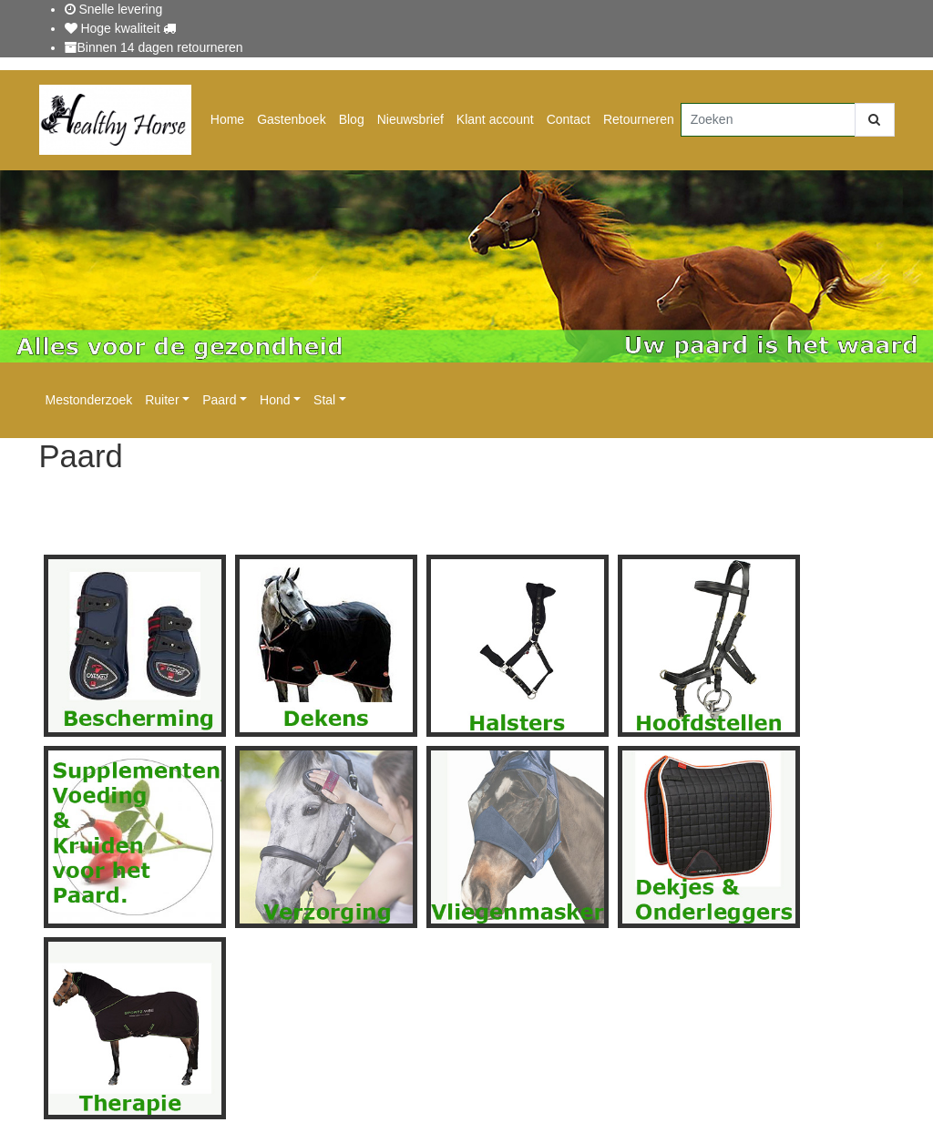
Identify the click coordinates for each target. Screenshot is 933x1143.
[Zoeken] (768, 120)
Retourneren (638, 119)
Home (227, 119)
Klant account (495, 119)
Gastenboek (291, 119)
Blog (351, 119)
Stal (324, 400)
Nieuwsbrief (410, 119)
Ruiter (162, 400)
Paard (219, 400)
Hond (275, 400)
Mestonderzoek (89, 400)
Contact (568, 119)
